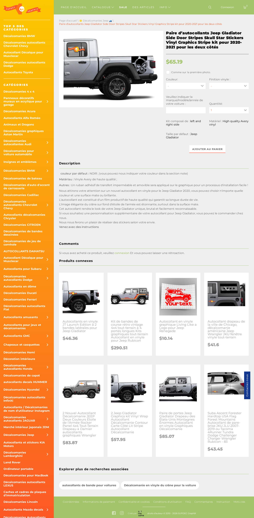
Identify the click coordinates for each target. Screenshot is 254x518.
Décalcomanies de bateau (23, 178)
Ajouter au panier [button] (207, 149)
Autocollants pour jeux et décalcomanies (22, 326)
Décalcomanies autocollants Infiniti (24, 399)
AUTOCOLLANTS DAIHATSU (24, 251)
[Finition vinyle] (229, 86)
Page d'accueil (74, 7)
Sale (123, 7)
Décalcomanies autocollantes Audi (17, 142)
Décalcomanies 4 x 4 (19, 91)
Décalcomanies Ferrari (20, 299)
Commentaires (203, 501)
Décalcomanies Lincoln (21, 502)
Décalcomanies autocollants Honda (18, 367)
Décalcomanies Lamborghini (15, 454)
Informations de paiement (99, 501)
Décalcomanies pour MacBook (26, 475)
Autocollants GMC (17, 336)
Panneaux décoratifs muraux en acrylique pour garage (23, 101)
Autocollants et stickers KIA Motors (24, 444)
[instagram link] (122, 513)
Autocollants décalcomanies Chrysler (24, 216)
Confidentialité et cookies (134, 501)
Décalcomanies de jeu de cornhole (22, 243)
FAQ (188, 501)
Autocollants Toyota (18, 72)
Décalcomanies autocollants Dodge (24, 64)
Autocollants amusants (21, 317)
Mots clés (239, 501)
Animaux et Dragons (19, 124)
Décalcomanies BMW (19, 36)
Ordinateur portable (18, 469)
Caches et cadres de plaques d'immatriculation (25, 493)
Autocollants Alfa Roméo (22, 118)
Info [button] (165, 7)
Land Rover (12, 462)
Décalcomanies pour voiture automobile (19, 152)
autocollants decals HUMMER (25, 382)
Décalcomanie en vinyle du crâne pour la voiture (160, 485)
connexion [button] (121, 253)
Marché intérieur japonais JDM (26, 427)
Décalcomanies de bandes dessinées (23, 233)
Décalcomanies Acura (19, 111)
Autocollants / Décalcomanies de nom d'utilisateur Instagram (27, 409)
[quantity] (229, 110)
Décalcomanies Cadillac (21, 195)
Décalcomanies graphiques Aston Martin (24, 132)
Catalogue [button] (103, 7)
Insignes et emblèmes (20, 162)
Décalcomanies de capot (22, 375)
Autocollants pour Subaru (22, 269)
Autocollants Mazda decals (23, 509)
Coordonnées (71, 501)
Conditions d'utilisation (167, 501)
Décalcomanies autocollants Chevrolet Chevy (24, 44)
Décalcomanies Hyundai (22, 389)
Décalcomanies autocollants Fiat (24, 307)
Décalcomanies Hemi (19, 352)
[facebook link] (114, 513)
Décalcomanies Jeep (19, 435)
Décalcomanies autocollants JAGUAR (19, 419)
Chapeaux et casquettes (22, 344)
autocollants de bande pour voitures (89, 485)
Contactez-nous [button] (247, 385)
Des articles (143, 7)
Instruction (223, 501)
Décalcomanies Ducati (20, 293)
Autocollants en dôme (20, 286)
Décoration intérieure (19, 359)
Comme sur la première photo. (188, 72)
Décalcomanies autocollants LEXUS (24, 483)
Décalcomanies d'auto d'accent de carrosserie (27, 186)
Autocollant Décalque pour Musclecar (23, 54)
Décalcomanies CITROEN (22, 224)
